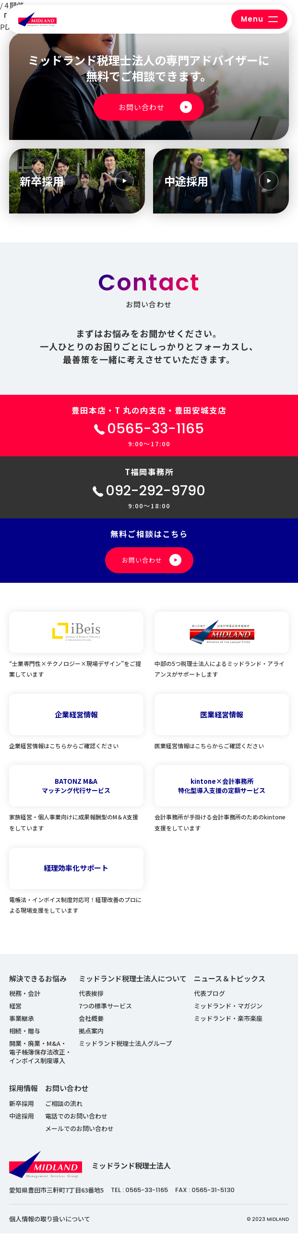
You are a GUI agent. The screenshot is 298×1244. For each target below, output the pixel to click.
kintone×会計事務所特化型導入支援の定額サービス (221, 796)
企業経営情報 (76, 725)
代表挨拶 (91, 1004)
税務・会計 (24, 1004)
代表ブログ (209, 1004)
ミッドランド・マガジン (228, 1016)
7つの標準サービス (105, 1016)
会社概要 (91, 1029)
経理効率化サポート (76, 879)
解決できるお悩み (38, 989)
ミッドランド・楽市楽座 (228, 1029)
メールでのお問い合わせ (79, 1138)
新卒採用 (21, 1113)
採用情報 (23, 1099)
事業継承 (21, 1029)
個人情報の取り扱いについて (49, 1229)
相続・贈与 (24, 1041)
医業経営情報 (221, 725)
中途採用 (21, 1126)
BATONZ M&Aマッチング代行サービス (76, 796)
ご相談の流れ (64, 1113)
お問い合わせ (66, 1099)
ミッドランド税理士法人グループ (125, 1054)
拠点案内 (91, 1041)
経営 (15, 1016)
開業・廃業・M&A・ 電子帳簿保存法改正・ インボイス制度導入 (40, 1063)
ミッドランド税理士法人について (133, 989)
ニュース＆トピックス (229, 989)
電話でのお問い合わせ (76, 1126)
